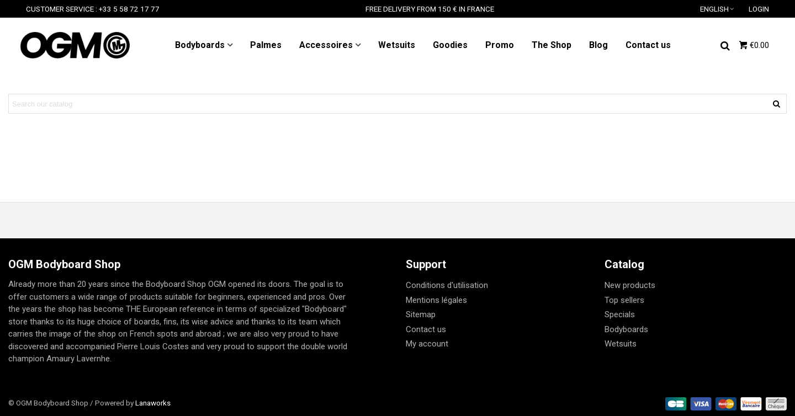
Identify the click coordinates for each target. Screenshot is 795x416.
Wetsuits (396, 45)
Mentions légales (436, 300)
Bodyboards (200, 45)
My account (427, 344)
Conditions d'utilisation (447, 285)
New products (630, 285)
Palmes (266, 45)
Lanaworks (153, 402)
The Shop (551, 45)
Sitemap (421, 314)
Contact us (648, 45)
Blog (598, 45)
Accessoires (326, 45)
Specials (620, 314)
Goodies (450, 45)
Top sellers (624, 300)
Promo (499, 45)
